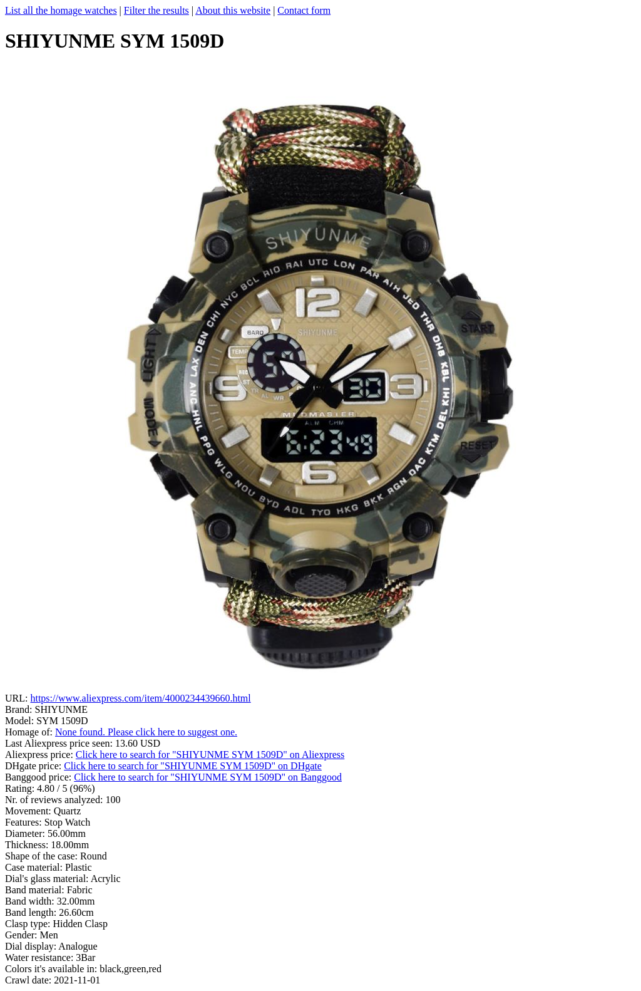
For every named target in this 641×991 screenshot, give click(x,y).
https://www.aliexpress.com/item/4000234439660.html (140, 698)
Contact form (304, 10)
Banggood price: (39, 777)
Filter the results (156, 10)
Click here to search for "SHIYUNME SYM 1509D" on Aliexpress (210, 754)
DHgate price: (34, 765)
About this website (232, 10)
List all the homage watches (61, 10)
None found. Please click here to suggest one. (146, 732)
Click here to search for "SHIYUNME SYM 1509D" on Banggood (208, 777)
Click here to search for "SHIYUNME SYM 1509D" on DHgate (193, 765)
